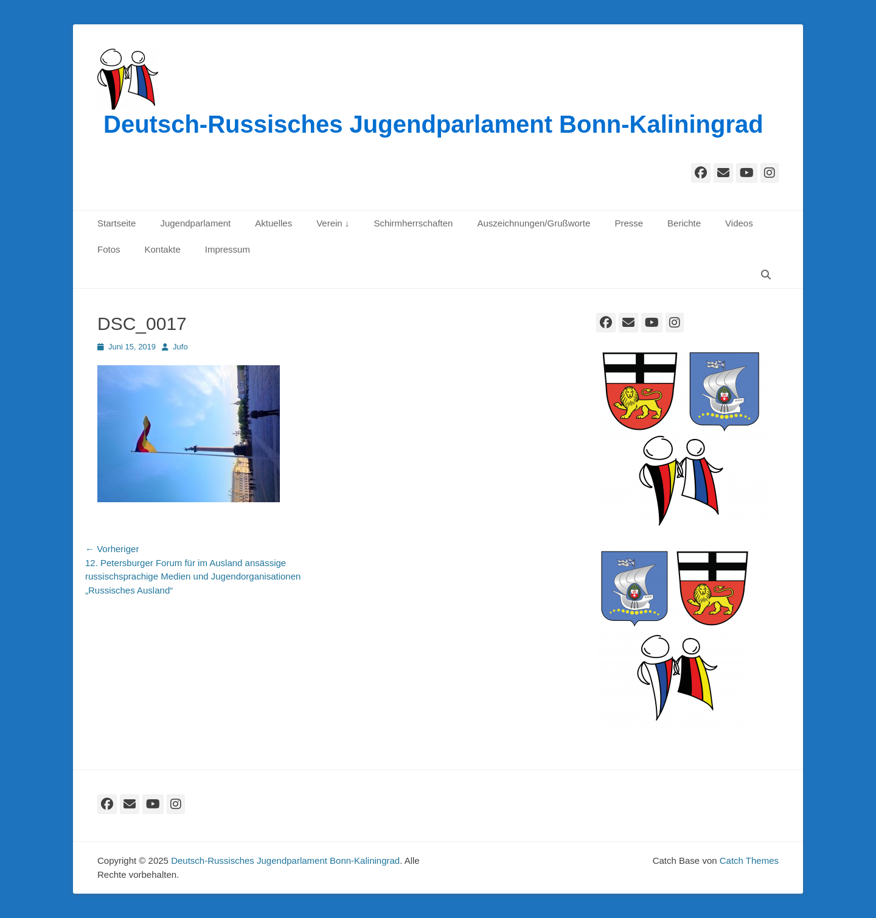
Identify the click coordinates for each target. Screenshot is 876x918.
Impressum (227, 249)
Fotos (108, 249)
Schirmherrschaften (413, 223)
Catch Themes (749, 860)
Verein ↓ (332, 223)
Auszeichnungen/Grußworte (533, 223)
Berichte (684, 223)
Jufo (180, 346)
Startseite (116, 223)
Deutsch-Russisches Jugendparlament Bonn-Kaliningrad (433, 124)
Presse (628, 223)
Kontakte (163, 249)
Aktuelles (273, 223)
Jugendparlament (195, 223)
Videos (739, 223)
